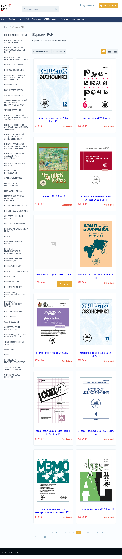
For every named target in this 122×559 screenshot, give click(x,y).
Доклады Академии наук (15, 95)
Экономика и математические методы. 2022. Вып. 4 (96, 198)
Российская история (13, 287)
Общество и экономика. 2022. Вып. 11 (95, 354)
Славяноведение (11, 322)
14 (99, 533)
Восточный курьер (12, 85)
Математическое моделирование (11, 184)
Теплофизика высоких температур (14, 343)
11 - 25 (43, 537)
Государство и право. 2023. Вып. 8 (53, 274)
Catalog (12, 19)
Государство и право (13, 90)
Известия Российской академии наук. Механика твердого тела (16, 127)
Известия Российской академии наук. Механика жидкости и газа (16, 117)
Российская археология (15, 282)
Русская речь (10, 317)
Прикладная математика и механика (16, 230)
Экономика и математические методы (15, 361)
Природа (8, 236)
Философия (9, 349)
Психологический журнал (16, 271)
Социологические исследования (12, 328)
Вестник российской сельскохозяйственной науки (14, 50)
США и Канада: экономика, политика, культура (16, 336)
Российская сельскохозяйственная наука (14, 294)
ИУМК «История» (50, 19)
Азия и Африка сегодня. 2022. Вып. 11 (96, 276)
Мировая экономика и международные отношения (14, 198)
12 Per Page (61, 51)
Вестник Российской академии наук (13, 41)
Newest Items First (42, 51)
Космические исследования (10, 172)
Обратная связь (77, 19)
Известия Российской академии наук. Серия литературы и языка (14, 137)
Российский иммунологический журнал (13, 304)
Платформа (36, 19)
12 (89, 533)
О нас (3, 19)
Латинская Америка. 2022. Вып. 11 (96, 509)
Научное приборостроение (16, 206)
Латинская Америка (13, 178)
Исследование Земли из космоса (14, 164)
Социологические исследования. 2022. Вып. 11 (53, 433)
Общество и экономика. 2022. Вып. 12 (53, 120)
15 (103, 533)
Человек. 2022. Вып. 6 (53, 196)
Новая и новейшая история (16, 211)
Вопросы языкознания (14, 70)
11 (84, 533)
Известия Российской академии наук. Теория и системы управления (15, 146)
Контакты (64, 19)
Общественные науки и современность (14, 217)
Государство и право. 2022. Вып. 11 (53, 354)
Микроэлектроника (13, 191)
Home (6, 27)
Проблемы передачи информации (13, 260)
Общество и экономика (14, 224)
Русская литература (13, 311)
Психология (9, 276)
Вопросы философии (13, 65)
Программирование (13, 266)
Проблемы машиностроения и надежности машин (13, 251)
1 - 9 (35, 533)
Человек (8, 355)
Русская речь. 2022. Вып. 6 (96, 118)
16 (108, 533)
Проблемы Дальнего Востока (13, 243)
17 (113, 533)
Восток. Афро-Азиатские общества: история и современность (15, 77)
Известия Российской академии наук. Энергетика (14, 156)
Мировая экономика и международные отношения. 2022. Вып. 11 (53, 512)
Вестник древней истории (15, 35)
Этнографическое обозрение (12, 376)
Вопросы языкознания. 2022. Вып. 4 (96, 433)
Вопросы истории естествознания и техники (16, 58)
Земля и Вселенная (12, 110)
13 (94, 533)
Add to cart (64, 284)
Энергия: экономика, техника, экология (13, 368)
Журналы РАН (23, 19)
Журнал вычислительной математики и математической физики (15, 103)
